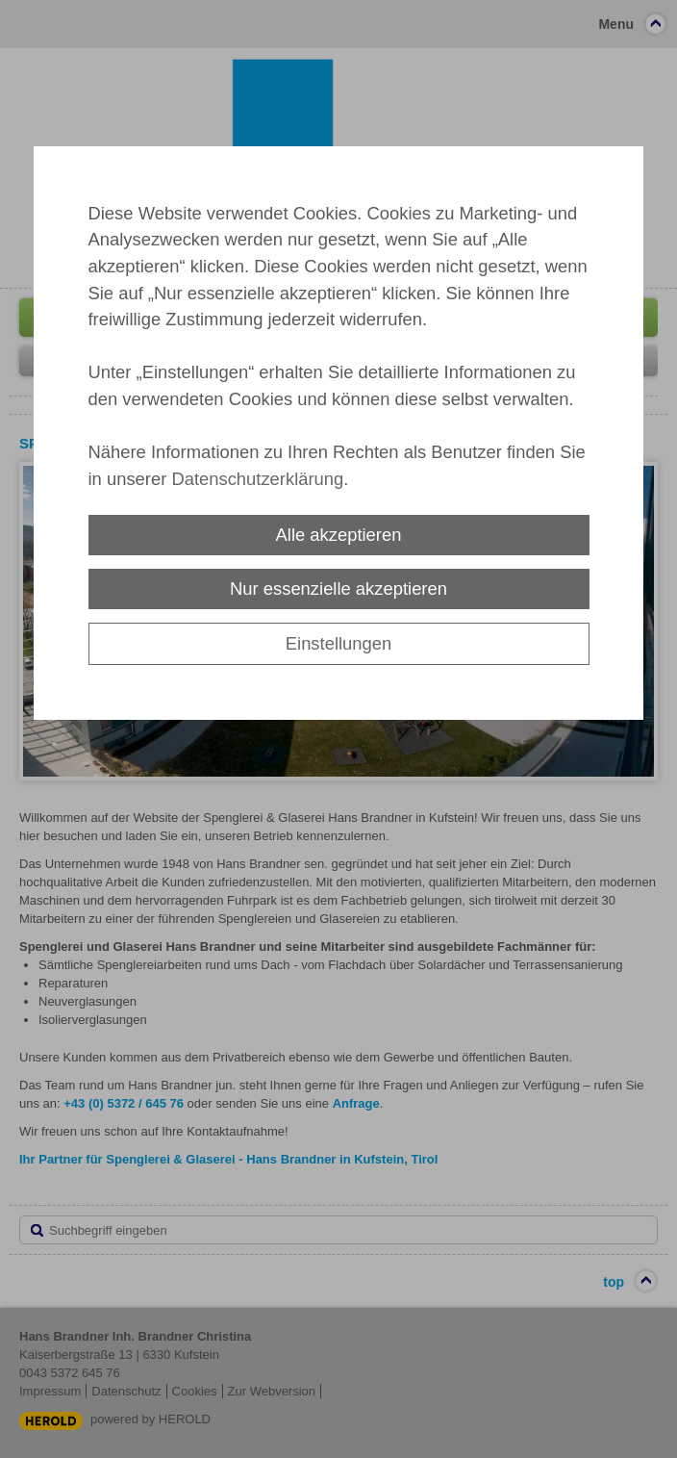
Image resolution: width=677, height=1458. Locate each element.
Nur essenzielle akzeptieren (338, 588)
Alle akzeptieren (339, 534)
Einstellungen (338, 643)
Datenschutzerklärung (257, 479)
